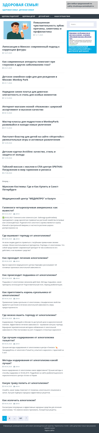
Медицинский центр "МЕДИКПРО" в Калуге (29, 198)
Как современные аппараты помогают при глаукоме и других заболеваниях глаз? (28, 63)
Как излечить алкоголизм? (19, 400)
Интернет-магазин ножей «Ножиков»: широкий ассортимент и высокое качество (32, 108)
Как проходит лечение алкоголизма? (25, 257)
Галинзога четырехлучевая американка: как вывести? (30, 209)
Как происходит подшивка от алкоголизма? (29, 275)
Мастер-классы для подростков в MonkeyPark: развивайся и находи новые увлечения (30, 123)
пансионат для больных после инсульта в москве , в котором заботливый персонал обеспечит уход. (80, 42)
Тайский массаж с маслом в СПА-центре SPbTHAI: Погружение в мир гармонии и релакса (32, 168)
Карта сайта (49, 430)
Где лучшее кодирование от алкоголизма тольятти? (28, 339)
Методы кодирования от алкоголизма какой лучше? (30, 362)
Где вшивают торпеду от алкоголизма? (26, 235)
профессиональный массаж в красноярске (79, 48)
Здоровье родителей (10, 16)
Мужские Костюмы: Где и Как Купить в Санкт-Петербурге (30, 188)
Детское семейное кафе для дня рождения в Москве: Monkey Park (29, 78)
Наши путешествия (62, 16)
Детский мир (44, 16)
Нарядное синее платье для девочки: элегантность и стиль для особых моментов (29, 93)
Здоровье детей (28, 16)
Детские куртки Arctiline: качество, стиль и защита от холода (29, 153)
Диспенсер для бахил (79, 51)
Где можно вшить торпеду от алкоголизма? (29, 315)
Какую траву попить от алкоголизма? (25, 383)
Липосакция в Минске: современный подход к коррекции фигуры (31, 48)
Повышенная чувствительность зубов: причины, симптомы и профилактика (48, 27)
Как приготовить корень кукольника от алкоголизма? (26, 294)
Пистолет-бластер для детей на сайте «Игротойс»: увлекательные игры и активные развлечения (33, 138)
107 (20, 418)
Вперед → (6, 181)
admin (17, 214)
